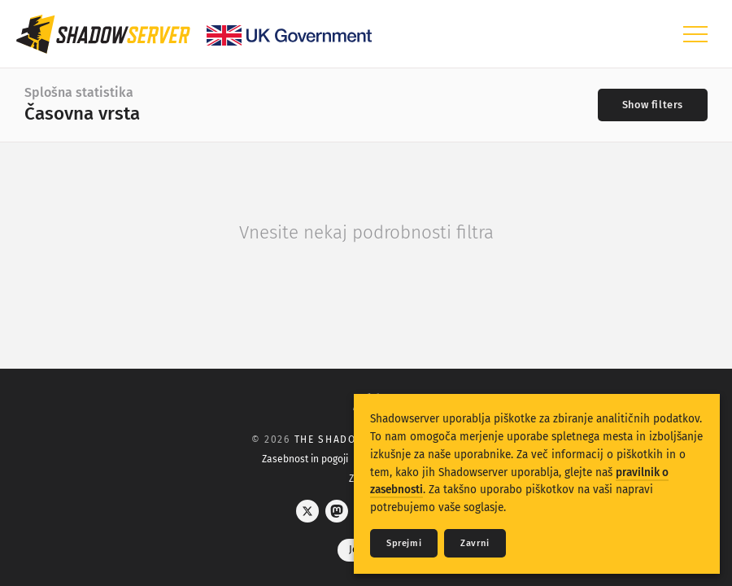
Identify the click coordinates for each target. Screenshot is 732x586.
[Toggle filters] (653, 105)
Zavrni (475, 543)
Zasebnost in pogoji (305, 459)
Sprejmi (403, 543)
